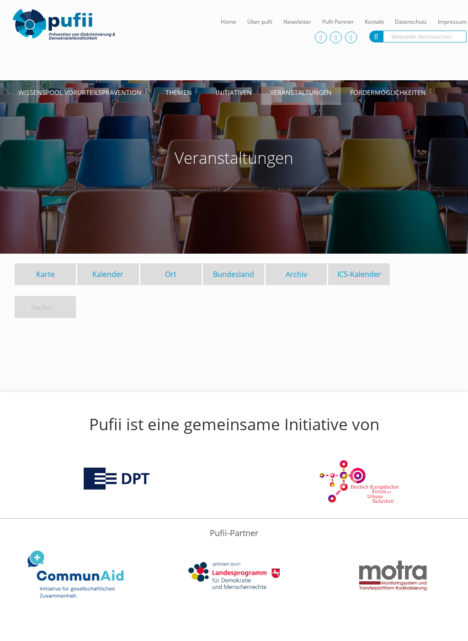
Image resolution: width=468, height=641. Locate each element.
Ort (170, 274)
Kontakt (374, 22)
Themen (178, 92)
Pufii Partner (338, 22)
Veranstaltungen (301, 92)
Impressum (452, 22)
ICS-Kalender (359, 274)
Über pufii (259, 22)
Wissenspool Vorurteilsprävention (80, 92)
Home (228, 22)
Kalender (107, 274)
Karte (45, 274)
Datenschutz (411, 22)
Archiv (296, 274)
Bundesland (233, 274)
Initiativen (234, 92)
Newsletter (297, 22)
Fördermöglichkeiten (388, 92)
